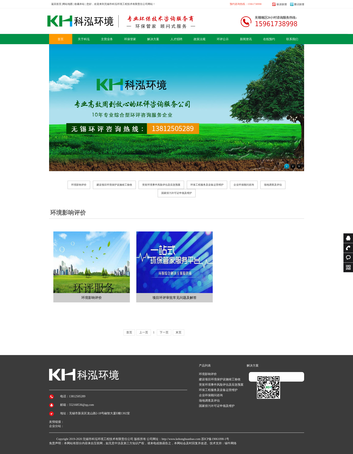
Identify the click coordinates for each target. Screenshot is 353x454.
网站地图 (67, 4)
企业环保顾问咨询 (244, 184)
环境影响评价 (78, 184)
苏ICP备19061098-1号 (215, 439)
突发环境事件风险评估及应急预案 (161, 184)
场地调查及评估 (273, 184)
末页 (178, 332)
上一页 (143, 332)
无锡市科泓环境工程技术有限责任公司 (108, 439)
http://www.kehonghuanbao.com (181, 439)
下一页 (164, 332)
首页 (129, 332)
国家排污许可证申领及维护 (176, 193)
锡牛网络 (231, 443)
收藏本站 (79, 4)
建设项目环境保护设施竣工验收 (114, 184)
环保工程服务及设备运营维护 (207, 184)
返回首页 (56, 4)
